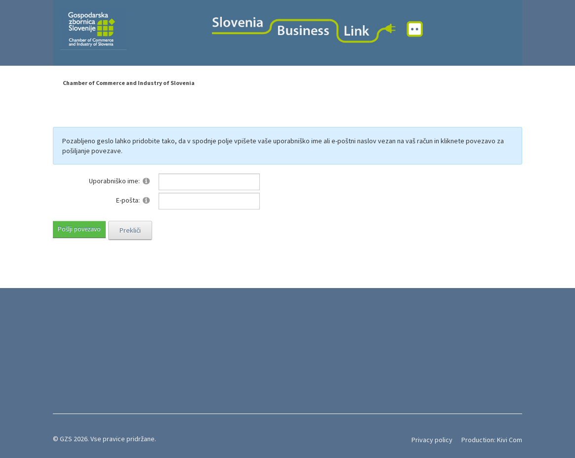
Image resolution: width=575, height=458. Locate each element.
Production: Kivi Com (491, 439)
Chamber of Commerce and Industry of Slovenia (129, 82)
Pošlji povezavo (79, 229)
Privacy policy (431, 439)
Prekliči (130, 230)
